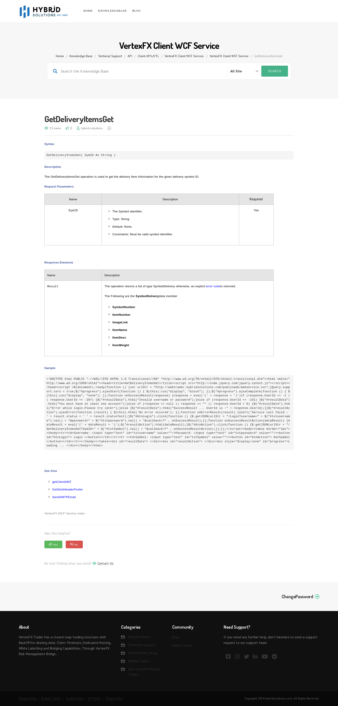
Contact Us (105, 563)
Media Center (182, 645)
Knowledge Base (81, 56)
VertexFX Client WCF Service (229, 56)
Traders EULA (74, 698)
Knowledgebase (112, 10)
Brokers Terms (51, 698)
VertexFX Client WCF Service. (184, 56)
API (130, 56)
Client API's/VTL (148, 56)
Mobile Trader (138, 661)
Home (88, 10)
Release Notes (139, 637)
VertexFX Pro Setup (142, 653)
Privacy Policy (28, 698)
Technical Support (110, 56)
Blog (136, 10)
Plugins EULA (114, 698)
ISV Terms (94, 698)
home (60, 56)
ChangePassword (297, 596)
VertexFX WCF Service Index (64, 513)
